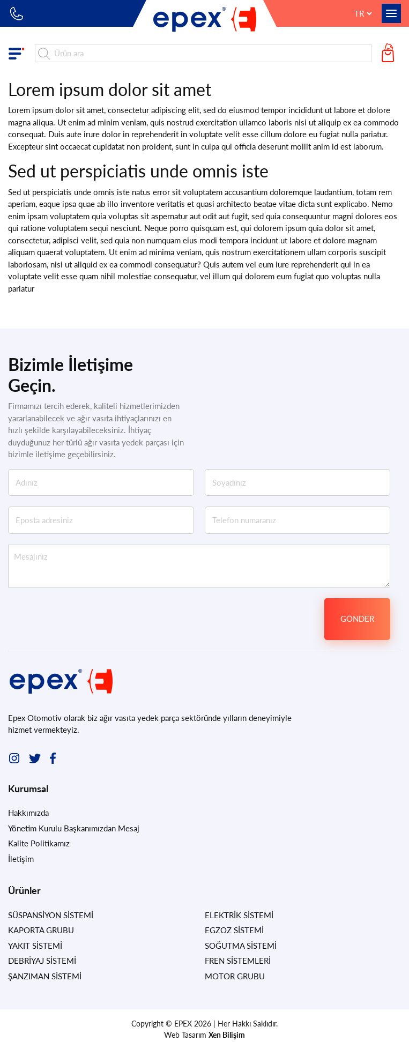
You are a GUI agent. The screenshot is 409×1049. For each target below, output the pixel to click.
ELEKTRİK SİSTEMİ (239, 915)
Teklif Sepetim (390, 53)
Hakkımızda (28, 812)
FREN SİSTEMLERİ (238, 960)
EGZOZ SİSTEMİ (234, 930)
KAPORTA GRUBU (41, 930)
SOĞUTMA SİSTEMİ (241, 945)
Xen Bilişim (227, 1034)
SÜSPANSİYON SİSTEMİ (50, 915)
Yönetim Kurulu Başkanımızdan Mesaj (73, 828)
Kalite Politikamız (39, 843)
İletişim (21, 859)
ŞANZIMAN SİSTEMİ (44, 976)
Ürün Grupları (18, 53)
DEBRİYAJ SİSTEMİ (42, 960)
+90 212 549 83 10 (17, 13)
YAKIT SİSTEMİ (35, 945)
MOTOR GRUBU (235, 976)
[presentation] (237, 619)
